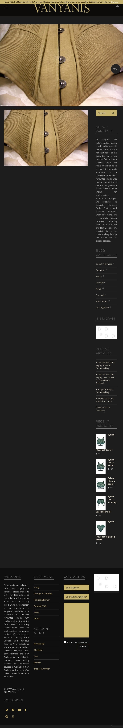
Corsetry (101, 270)
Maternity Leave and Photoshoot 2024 (105, 400)
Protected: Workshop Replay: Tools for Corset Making (105, 365)
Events (100, 276)
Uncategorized (103, 307)
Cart (36, 656)
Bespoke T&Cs (40, 606)
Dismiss (114, 2)
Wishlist (37, 662)
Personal (101, 295)
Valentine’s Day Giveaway (103, 409)
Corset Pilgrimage (105, 263)
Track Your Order (42, 668)
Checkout (38, 650)
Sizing (36, 587)
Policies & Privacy (42, 600)
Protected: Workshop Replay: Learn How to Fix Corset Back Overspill (105, 379)
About (37, 618)
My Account (39, 643)
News (100, 288)
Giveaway (101, 282)
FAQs (36, 612)
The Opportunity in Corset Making (104, 391)
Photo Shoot (103, 301)
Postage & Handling (43, 593)
